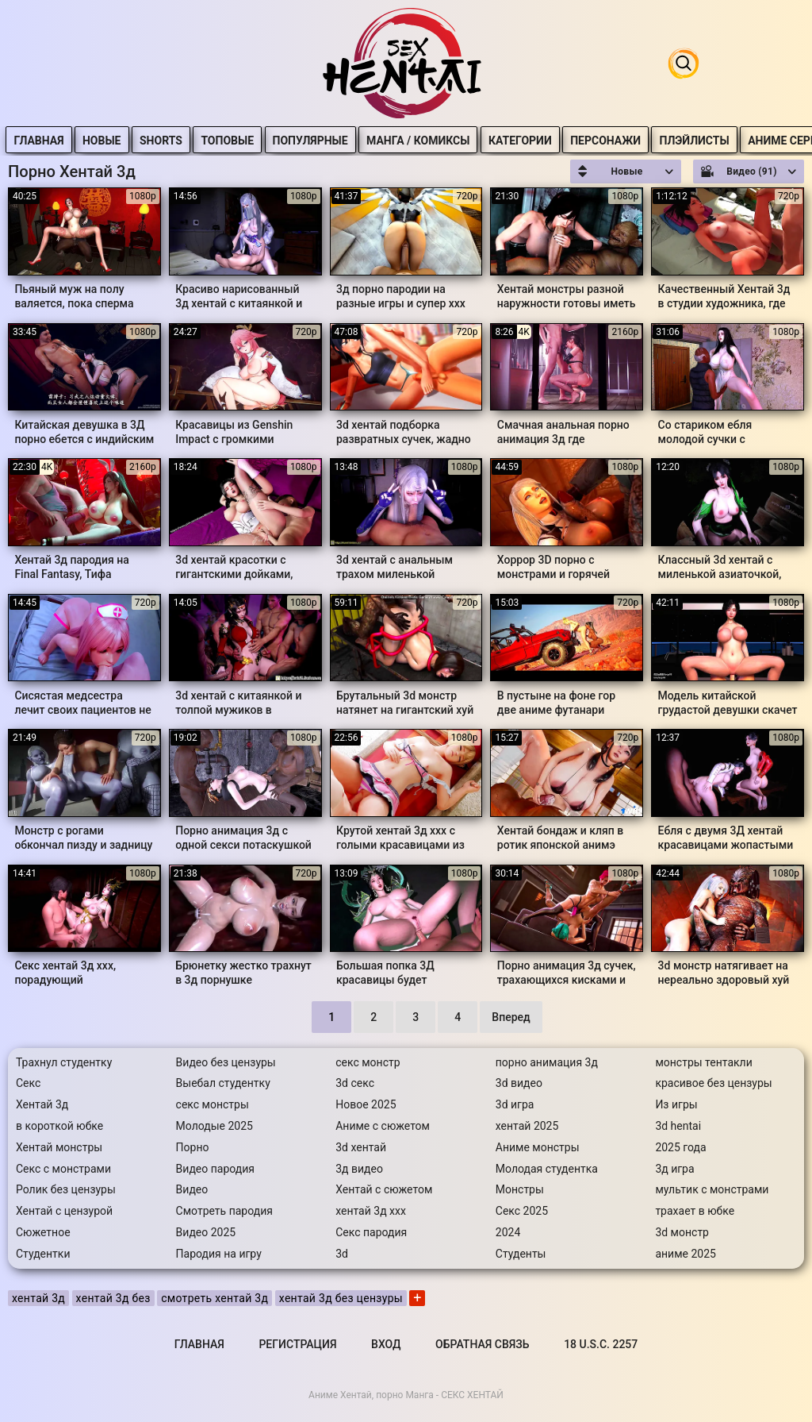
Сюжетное (43, 1232)
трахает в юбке (694, 1210)
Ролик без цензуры (66, 1189)
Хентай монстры (59, 1147)
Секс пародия (371, 1232)
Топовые (261, 140)
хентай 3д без (113, 1298)
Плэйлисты (728, 140)
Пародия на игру (219, 1253)
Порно (192, 1147)
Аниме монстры (538, 1147)
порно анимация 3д (547, 1062)
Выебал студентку (223, 1083)
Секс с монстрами (63, 1168)
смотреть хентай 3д (214, 1298)
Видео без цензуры (226, 1062)
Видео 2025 (206, 1232)
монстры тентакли (703, 1062)
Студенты (521, 1253)
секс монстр (367, 1062)
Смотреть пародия (224, 1210)
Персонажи (639, 140)
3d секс (354, 1083)
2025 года (680, 1147)
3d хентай (360, 1147)
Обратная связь (482, 1344)
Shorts (195, 140)
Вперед (511, 1017)
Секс (28, 1083)
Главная (73, 140)
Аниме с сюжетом (382, 1125)
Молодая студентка (547, 1168)
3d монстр (682, 1232)
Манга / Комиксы (452, 140)
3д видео (359, 1168)
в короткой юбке (59, 1125)
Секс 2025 (522, 1210)
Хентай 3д (42, 1104)
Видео (192, 1189)
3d (341, 1253)
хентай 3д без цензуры (341, 1298)
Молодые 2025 (214, 1125)
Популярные (343, 140)
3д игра (674, 1168)
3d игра (515, 1104)
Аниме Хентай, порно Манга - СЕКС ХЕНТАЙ (406, 1395)
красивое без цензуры (713, 1083)
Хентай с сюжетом (383, 1189)
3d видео (519, 1083)
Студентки (43, 1253)
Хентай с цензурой (64, 1210)
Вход (385, 1344)
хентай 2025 (527, 1125)
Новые (136, 140)
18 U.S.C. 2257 (601, 1344)
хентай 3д (38, 1298)
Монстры (520, 1189)
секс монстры (212, 1104)
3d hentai (678, 1125)
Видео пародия (215, 1168)
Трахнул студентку (64, 1062)
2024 (508, 1232)
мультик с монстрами (711, 1189)
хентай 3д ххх (370, 1210)
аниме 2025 (685, 1253)
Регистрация (297, 1344)
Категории (553, 140)
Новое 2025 (365, 1104)
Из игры (676, 1104)
